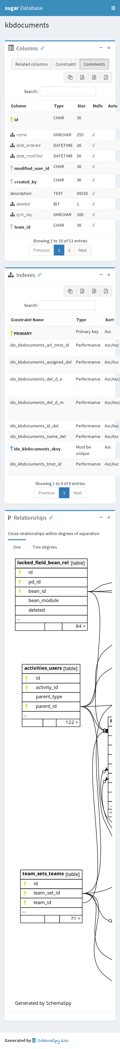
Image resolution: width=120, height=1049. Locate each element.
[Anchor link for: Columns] (41, 48)
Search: (60, 91)
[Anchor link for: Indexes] (38, 274)
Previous (41, 250)
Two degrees (45, 547)
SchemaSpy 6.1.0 (50, 1040)
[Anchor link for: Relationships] (49, 517)
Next (82, 250)
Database (24, 8)
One (17, 547)
